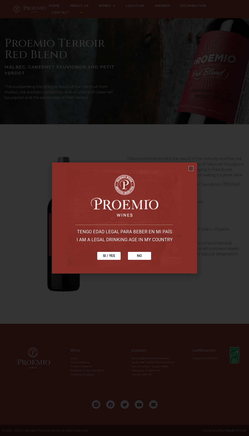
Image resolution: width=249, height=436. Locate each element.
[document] (124, 218)
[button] (191, 168)
